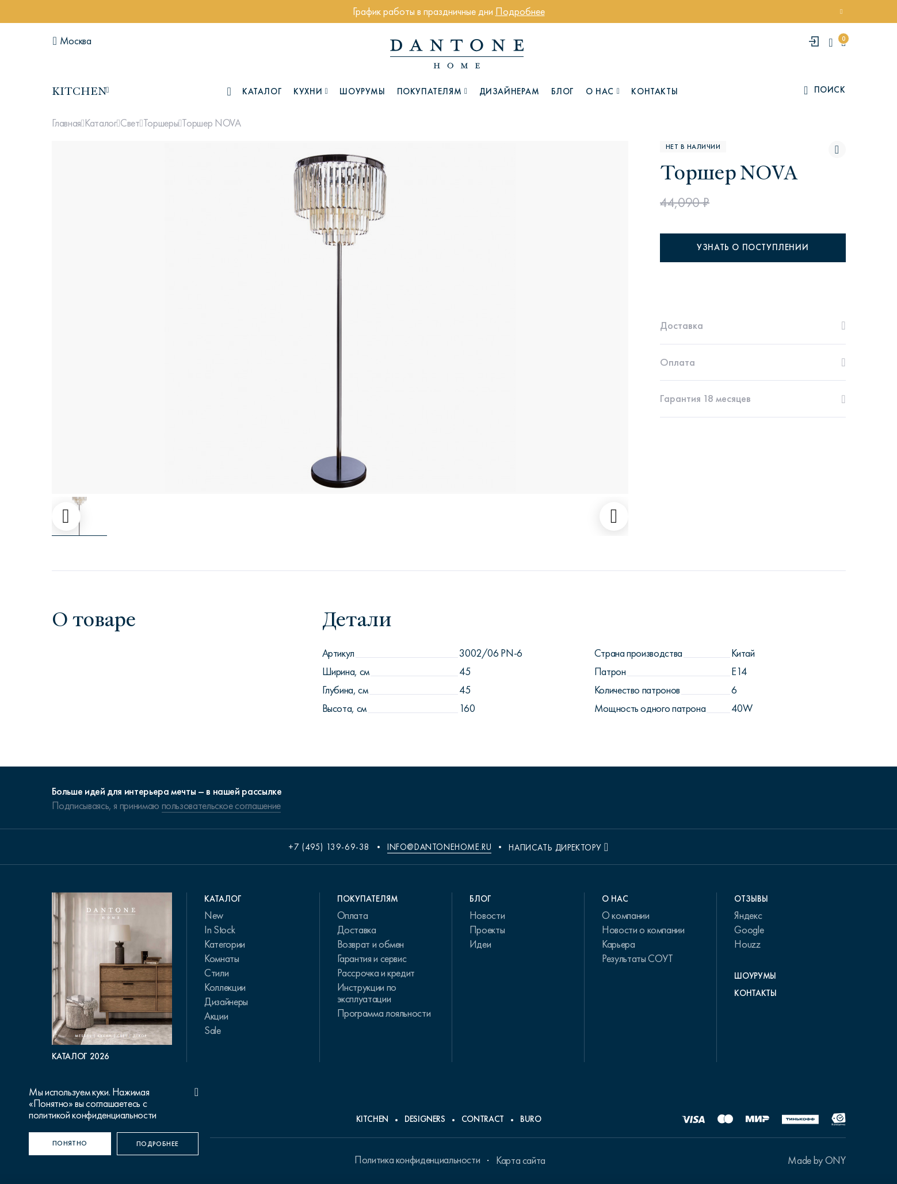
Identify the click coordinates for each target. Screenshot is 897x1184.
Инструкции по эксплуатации (366, 993)
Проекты (487, 930)
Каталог (100, 123)
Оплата (352, 915)
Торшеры (160, 123)
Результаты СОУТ (637, 958)
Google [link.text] (749, 930)
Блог (562, 91)
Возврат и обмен (370, 944)
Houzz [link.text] (747, 944)
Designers (424, 1119)
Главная (66, 123)
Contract (482, 1119)
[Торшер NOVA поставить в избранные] (837, 149)
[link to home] (457, 53)
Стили (216, 973)
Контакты (654, 91)
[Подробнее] (158, 1143)
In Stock (219, 930)
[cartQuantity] (843, 42)
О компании (625, 915)
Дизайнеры (226, 1001)
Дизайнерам (509, 91)
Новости (487, 915)
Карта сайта (520, 1160)
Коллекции (225, 987)
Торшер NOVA (211, 123)
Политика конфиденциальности (417, 1160)
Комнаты (221, 958)
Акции (216, 1016)
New (213, 915)
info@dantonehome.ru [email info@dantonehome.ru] (439, 847)
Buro (530, 1119)
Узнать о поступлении (752, 247)
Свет (130, 123)
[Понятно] (70, 1143)
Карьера (618, 944)
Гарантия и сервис (372, 958)
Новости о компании (643, 930)
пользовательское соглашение (221, 805)
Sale (212, 1030)
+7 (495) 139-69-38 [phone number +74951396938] (329, 847)
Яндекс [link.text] (748, 915)
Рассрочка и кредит (376, 973)
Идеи (480, 944)
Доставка (356, 930)
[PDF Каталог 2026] (112, 977)
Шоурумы (362, 91)
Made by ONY (816, 1160)
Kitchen (372, 1119)
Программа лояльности (384, 1013)
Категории (224, 944)
